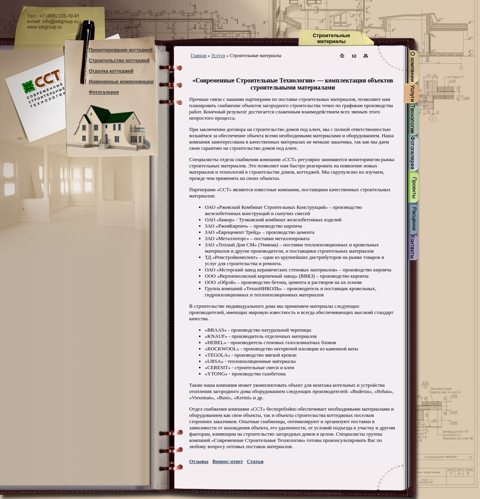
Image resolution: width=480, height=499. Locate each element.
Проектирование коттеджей (121, 50)
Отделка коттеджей (111, 71)
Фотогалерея (104, 92)
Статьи (255, 461)
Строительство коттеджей (119, 60)
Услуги (218, 55)
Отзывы (198, 461)
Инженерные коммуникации (121, 81)
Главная (198, 55)
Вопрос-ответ (227, 461)
